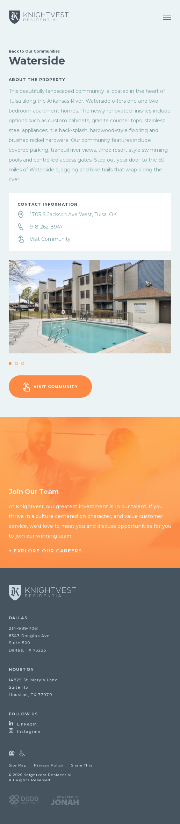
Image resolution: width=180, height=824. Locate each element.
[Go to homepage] (42, 592)
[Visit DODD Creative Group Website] (23, 800)
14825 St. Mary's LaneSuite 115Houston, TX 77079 (33, 687)
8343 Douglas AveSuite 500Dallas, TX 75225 (29, 643)
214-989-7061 (24, 628)
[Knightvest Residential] (39, 17)
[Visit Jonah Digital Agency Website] (65, 800)
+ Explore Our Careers (45, 550)
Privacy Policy (49, 765)
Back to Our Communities (34, 51)
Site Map (18, 765)
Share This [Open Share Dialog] (82, 765)
